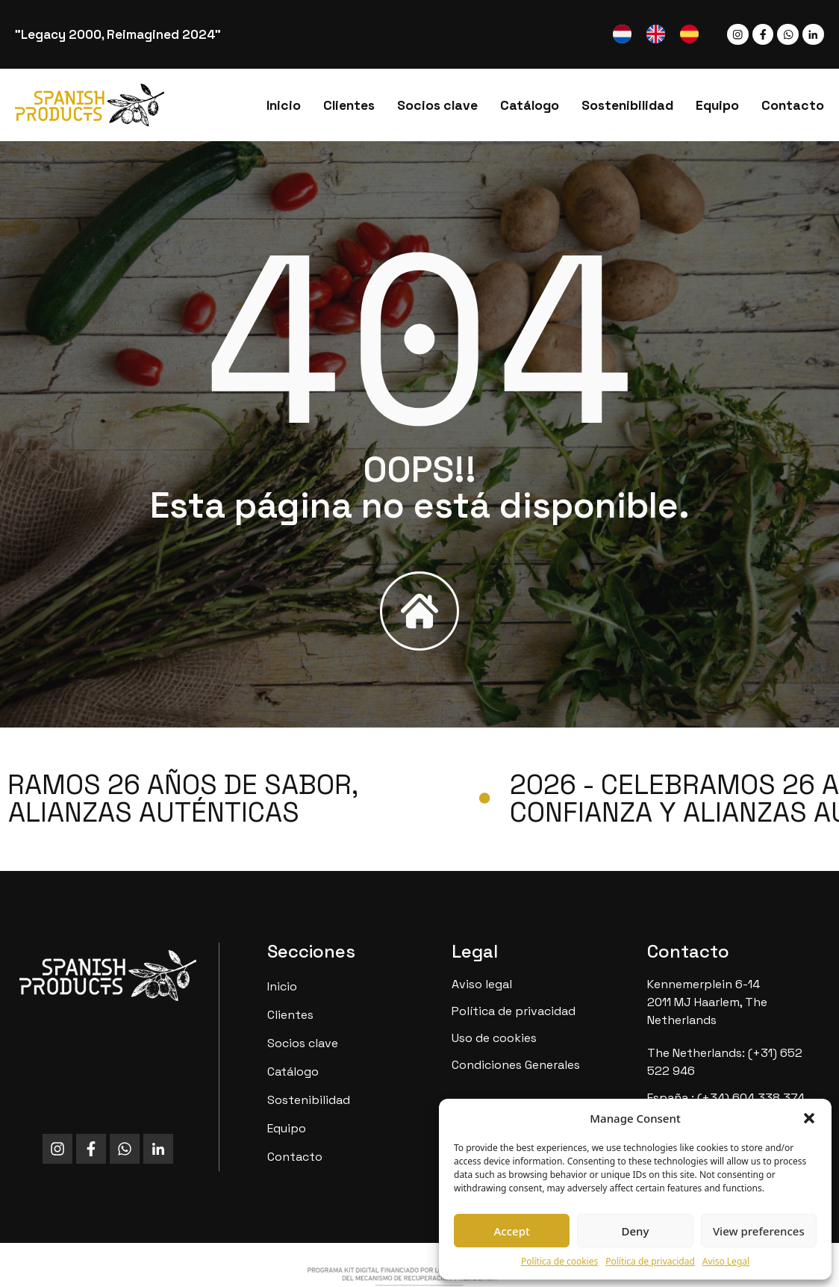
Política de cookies (559, 1261)
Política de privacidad (650, 1261)
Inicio (283, 105)
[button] (809, 1118)
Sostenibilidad (627, 105)
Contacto (792, 105)
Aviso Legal (725, 1261)
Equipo (717, 105)
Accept (512, 1231)
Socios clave (437, 105)
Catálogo (529, 105)
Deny (635, 1231)
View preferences (759, 1231)
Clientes (349, 105)
